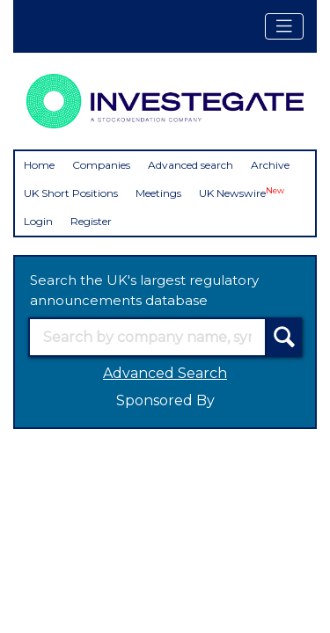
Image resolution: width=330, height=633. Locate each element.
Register (91, 221)
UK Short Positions (71, 193)
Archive (270, 164)
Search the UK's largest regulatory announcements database (144, 290)
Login (38, 221)
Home (39, 164)
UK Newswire (241, 193)
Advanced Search (165, 373)
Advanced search (190, 164)
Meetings (158, 193)
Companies (101, 164)
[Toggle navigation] (284, 26)
